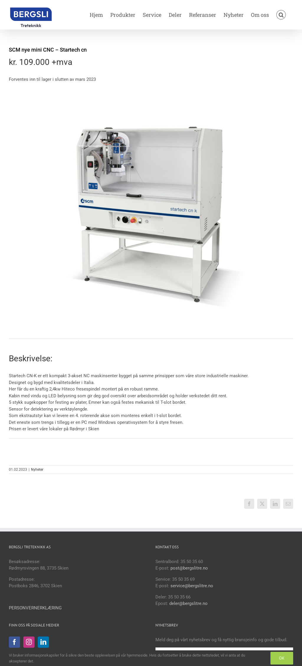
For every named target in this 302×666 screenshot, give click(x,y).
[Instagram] (29, 642)
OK (282, 658)
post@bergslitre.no (189, 568)
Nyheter (37, 469)
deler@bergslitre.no (188, 603)
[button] (281, 14)
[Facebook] (14, 642)
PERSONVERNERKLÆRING (35, 608)
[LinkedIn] (43, 642)
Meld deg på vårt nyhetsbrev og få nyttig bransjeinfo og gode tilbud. (221, 639)
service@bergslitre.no (191, 585)
